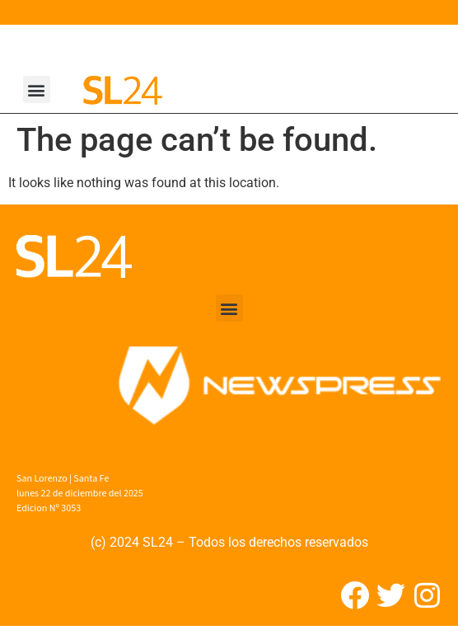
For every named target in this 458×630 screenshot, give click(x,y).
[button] (36, 89)
